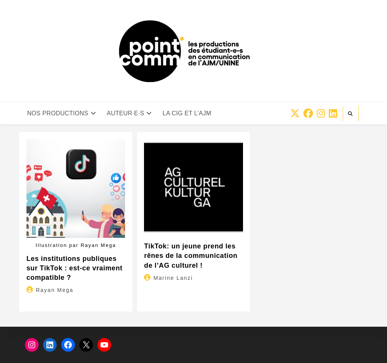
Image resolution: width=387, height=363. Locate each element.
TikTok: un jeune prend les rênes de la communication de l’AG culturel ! (190, 255)
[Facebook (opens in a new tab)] (308, 113)
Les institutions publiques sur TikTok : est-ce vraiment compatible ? (74, 268)
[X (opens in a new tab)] (295, 113)
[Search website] (350, 113)
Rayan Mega (54, 290)
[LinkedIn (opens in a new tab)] (333, 113)
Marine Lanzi (173, 278)
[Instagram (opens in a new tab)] (321, 113)
